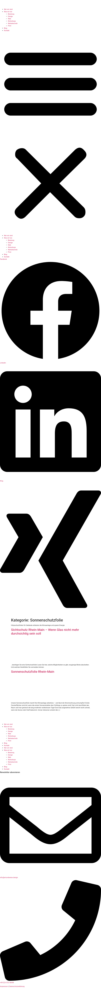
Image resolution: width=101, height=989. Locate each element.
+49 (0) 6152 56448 (7, 982)
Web (9, 19)
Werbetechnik (12, 23)
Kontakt (6, 30)
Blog (5, 28)
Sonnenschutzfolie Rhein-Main (32, 671)
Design (10, 16)
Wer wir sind (8, 9)
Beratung (11, 14)
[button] (50, 133)
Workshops (12, 21)
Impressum (4, 986)
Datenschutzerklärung (16, 986)
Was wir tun (8, 12)
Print (9, 26)
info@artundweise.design (9, 877)
